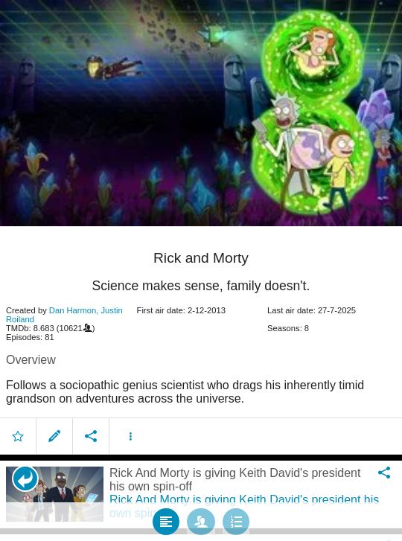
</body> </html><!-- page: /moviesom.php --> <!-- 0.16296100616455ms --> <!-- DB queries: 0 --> (201, 270)
